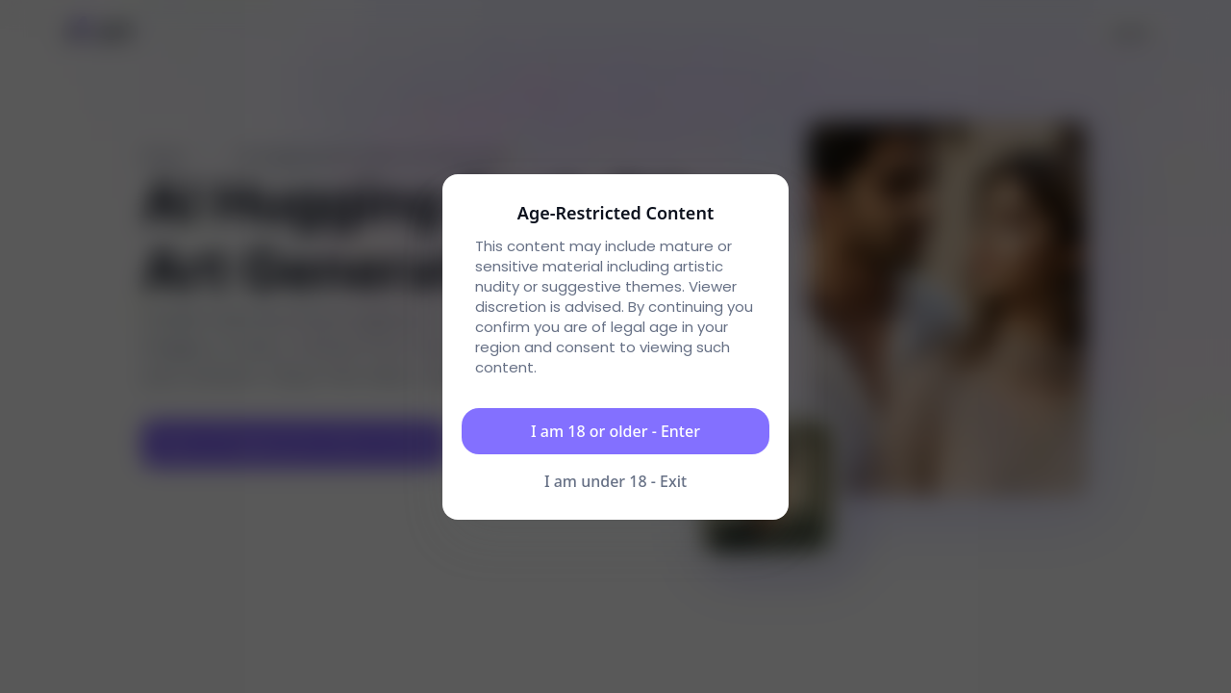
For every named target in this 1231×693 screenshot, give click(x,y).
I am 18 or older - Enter (615, 431)
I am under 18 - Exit (615, 481)
